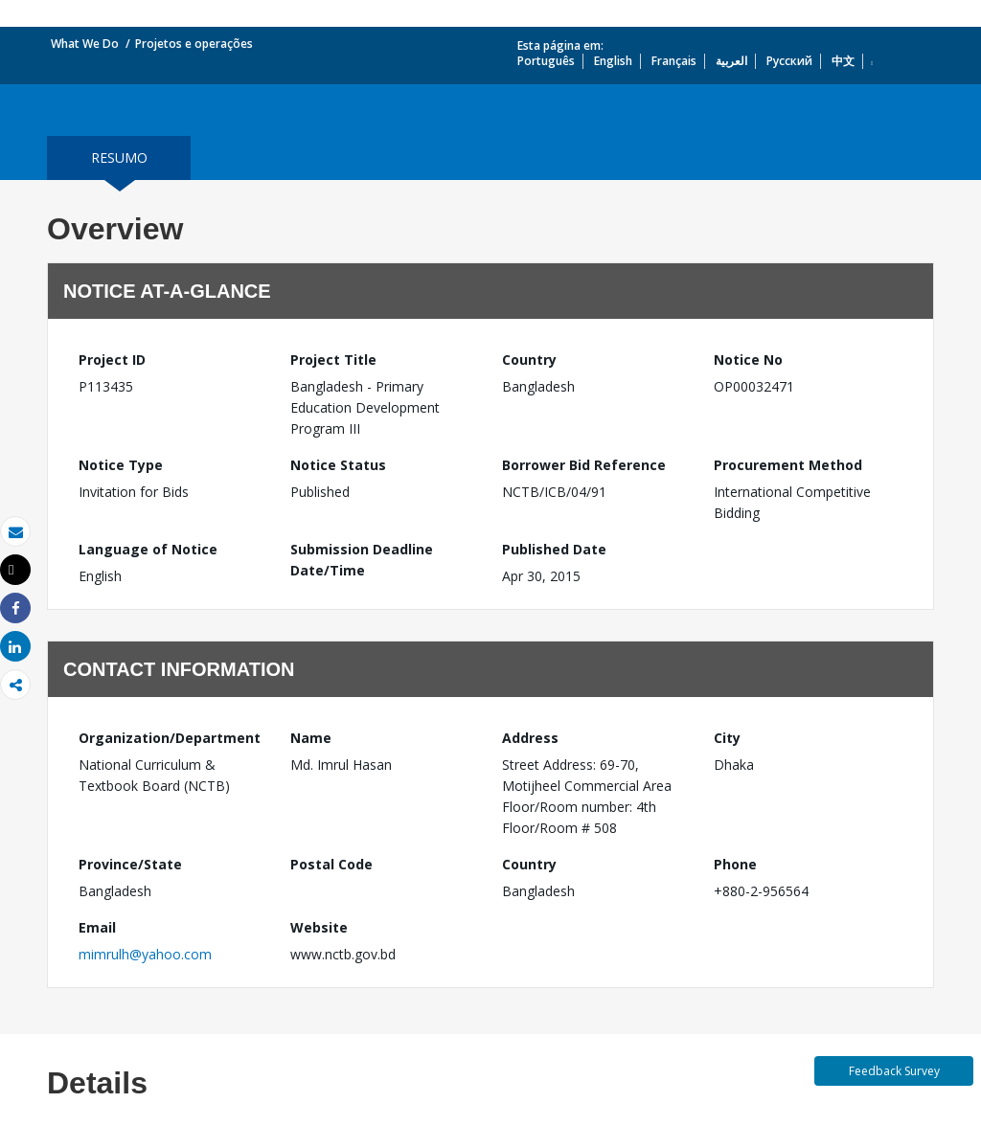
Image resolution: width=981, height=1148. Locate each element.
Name (310, 738)
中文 (843, 61)
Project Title (333, 359)
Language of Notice (148, 549)
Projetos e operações (194, 43)
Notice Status (338, 465)
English (613, 61)
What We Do (85, 43)
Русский (789, 61)
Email (97, 927)
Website (319, 927)
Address (530, 738)
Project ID (112, 359)
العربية (731, 61)
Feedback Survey (894, 1071)
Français (673, 61)
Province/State (130, 864)
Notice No (748, 359)
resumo (119, 157)
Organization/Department (170, 738)
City (727, 738)
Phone (735, 864)
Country (529, 359)
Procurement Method (788, 465)
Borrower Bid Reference (584, 465)
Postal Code (331, 864)
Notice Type (121, 465)
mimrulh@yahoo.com (145, 954)
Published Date (554, 549)
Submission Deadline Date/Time (361, 559)
